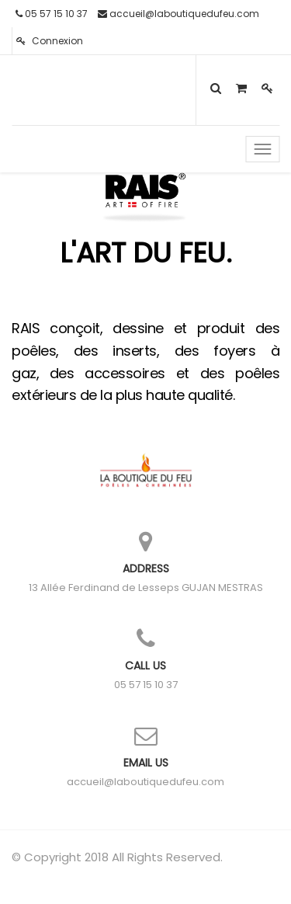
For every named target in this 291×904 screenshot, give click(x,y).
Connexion (49, 40)
